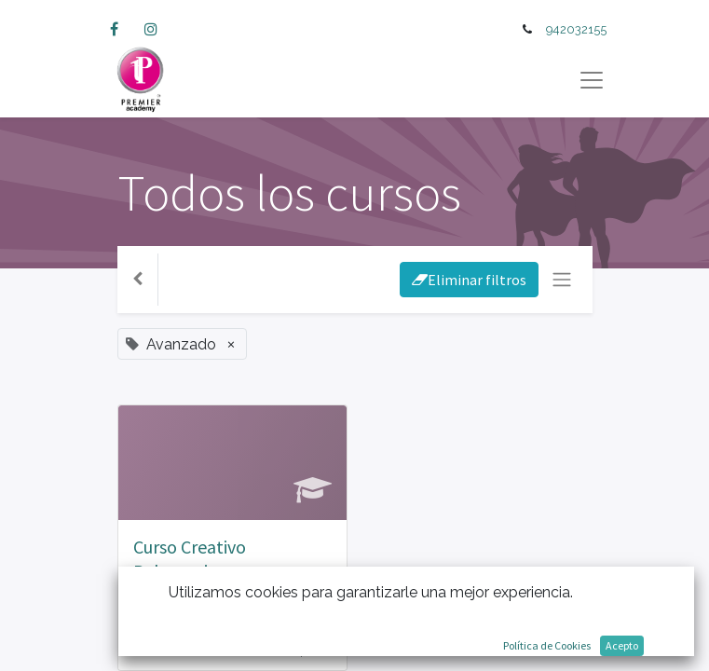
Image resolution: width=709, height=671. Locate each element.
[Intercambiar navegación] (562, 279)
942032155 (576, 29)
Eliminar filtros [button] (469, 279)
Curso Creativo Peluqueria (189, 558)
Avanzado (166, 604)
